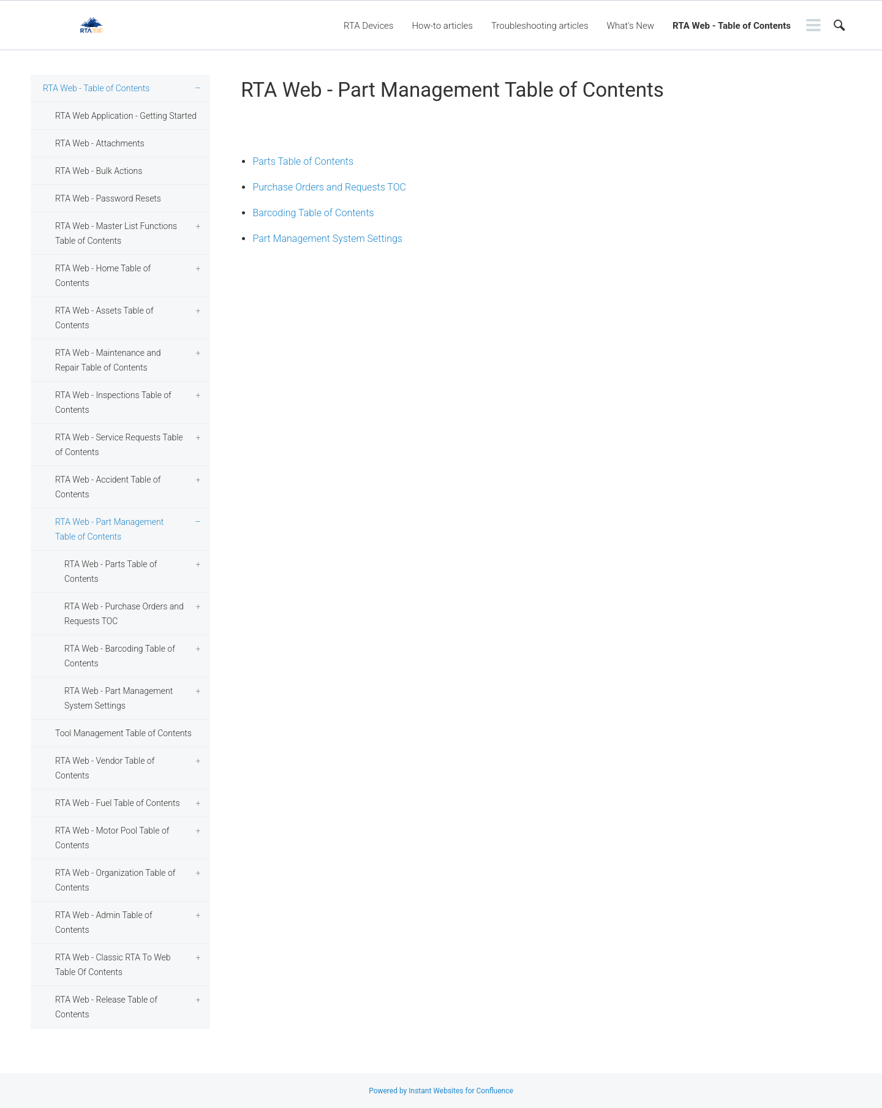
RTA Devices (369, 25)
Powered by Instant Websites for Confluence (441, 1091)
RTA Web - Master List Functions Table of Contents (116, 233)
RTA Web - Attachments (99, 143)
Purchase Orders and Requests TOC (328, 187)
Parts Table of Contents (302, 161)
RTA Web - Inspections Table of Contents (113, 402)
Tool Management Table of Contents (123, 733)
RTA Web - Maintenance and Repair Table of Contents (107, 360)
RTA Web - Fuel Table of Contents (117, 803)
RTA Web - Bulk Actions (98, 171)
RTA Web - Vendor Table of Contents (104, 768)
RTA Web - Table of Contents (732, 25)
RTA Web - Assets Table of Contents (104, 318)
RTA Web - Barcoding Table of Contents (119, 656)
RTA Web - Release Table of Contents (106, 1007)
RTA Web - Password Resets (108, 198)
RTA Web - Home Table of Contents (103, 275)
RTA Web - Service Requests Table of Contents (119, 444)
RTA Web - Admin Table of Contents (104, 922)
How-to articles (442, 25)
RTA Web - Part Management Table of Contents (109, 529)
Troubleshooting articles (540, 25)
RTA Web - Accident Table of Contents (107, 487)
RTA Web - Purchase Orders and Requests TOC (124, 613)
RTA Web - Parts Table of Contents (110, 571)
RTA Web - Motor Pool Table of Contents (112, 838)
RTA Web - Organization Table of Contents (115, 880)
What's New (631, 25)
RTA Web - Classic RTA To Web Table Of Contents (113, 964)
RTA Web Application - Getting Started (126, 116)
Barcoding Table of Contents (313, 213)
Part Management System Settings (327, 238)
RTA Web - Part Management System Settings (118, 698)
